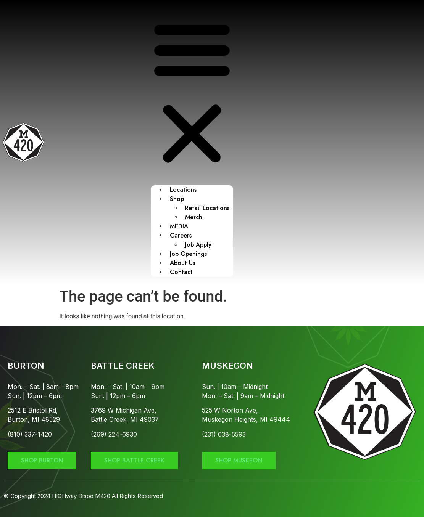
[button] (192, 93)
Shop (177, 198)
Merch (193, 217)
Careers (181, 235)
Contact (181, 272)
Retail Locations (207, 208)
